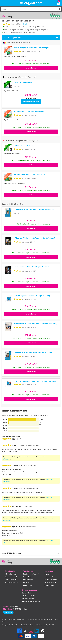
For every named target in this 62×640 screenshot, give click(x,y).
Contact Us (27, 576)
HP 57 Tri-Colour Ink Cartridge (24, 145)
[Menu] (4, 3)
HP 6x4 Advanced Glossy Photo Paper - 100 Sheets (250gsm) (35, 322)
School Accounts (28, 598)
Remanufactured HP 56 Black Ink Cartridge (29, 110)
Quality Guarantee (50, 579)
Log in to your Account (31, 573)
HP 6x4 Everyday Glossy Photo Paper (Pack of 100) (32, 295)
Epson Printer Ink (11, 579)
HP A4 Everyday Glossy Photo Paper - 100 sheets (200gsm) (35, 380)
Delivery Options (27, 592)
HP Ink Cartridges (11, 573)
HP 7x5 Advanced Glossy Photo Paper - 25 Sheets (31, 266)
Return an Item (28, 579)
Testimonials (48, 576)
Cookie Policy (49, 584)
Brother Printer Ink (11, 581)
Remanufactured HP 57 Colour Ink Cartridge (29, 173)
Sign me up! (8, 611)
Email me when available (31, 101)
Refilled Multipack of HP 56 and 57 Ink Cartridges (31, 48)
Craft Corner (27, 584)
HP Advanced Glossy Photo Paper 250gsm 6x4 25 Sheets (34, 208)
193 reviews (25, 24)
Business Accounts (28, 595)
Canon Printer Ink (11, 576)
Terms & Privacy (50, 581)
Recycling (26, 581)
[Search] (29, 9)
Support (47, 573)
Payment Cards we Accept (31, 600)
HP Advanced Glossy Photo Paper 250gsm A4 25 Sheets (33, 351)
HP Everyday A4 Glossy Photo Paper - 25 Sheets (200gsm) (34, 237)
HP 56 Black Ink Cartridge (23, 82)
